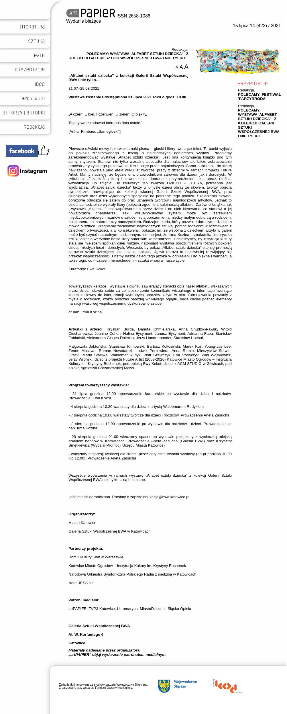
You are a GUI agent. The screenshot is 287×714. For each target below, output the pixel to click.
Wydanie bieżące (83, 21)
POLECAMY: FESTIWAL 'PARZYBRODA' (259, 96)
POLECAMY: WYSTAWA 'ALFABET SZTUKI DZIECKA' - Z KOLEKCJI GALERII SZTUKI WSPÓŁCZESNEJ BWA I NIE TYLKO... (259, 123)
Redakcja (246, 90)
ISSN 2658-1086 (108, 15)
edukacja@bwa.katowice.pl (166, 497)
